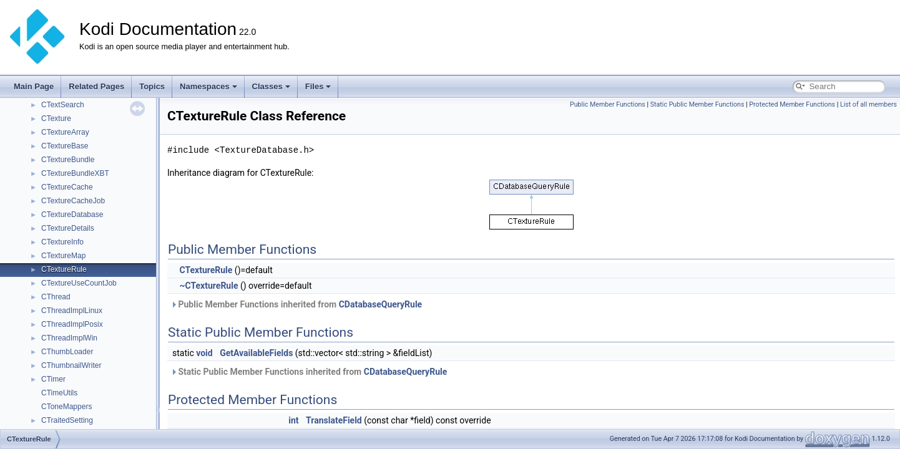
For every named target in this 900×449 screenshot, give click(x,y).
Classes (271, 86)
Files (318, 86)
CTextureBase (64, 146)
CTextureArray (65, 132)
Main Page (34, 86)
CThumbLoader (67, 351)
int (293, 420)
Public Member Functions (607, 104)
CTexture (56, 118)
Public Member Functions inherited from (296, 304)
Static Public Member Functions (697, 104)
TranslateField (334, 420)
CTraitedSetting (67, 420)
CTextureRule (64, 269)
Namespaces (208, 86)
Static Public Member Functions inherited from (308, 372)
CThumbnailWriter (71, 365)
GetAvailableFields (256, 353)
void (204, 353)
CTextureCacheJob (73, 200)
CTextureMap (63, 255)
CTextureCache (67, 187)
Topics (152, 86)
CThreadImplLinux (71, 310)
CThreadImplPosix (72, 324)
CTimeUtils (59, 393)
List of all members (868, 104)
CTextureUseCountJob (79, 283)
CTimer (53, 379)
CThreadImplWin (69, 338)
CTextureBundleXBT (75, 173)
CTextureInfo (62, 242)
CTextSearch (62, 104)
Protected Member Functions (792, 104)
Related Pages (96, 86)
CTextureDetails (67, 228)
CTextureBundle (67, 159)
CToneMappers (66, 406)
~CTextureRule (208, 286)
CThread (56, 296)
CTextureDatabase (72, 214)
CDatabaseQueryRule (381, 304)
